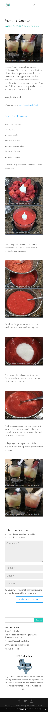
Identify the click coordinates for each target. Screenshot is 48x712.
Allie (9, 26)
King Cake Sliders (12, 649)
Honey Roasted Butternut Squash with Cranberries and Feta (21, 636)
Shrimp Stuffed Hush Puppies (17, 645)
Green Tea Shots (12, 631)
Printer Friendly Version (16, 116)
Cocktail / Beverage (33, 26)
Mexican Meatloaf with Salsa (17, 641)
